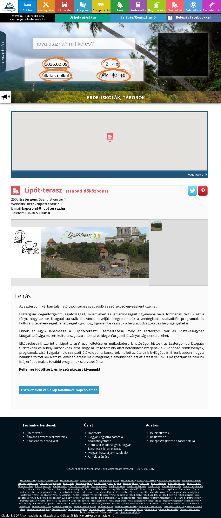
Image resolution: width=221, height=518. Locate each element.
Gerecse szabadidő (63, 492)
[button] (110, 138)
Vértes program (174, 492)
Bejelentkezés (159, 433)
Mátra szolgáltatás (28, 500)
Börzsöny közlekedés (146, 480)
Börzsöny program (88, 480)
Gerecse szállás (92, 489)
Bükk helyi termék (71, 497)
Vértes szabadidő (81, 494)
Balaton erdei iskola (109, 512)
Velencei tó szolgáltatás (85, 506)
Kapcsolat (94, 433)
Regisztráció (158, 437)
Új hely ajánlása (82, 17)
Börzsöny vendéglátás (48, 480)
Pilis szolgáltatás (130, 483)
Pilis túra (144, 483)
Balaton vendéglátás (77, 509)
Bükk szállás (136, 494)
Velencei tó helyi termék (150, 506)
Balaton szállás (59, 509)
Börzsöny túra (128, 480)
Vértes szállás (122, 492)
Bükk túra (36, 497)
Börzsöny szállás (28, 480)
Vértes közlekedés (42, 494)
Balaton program (114, 509)
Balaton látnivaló (97, 509)
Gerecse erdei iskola (83, 492)
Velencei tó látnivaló (41, 506)
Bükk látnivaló (170, 494)
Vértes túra (26, 494)
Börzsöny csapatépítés (50, 483)
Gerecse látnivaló (130, 489)
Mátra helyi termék (80, 500)
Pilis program (114, 483)
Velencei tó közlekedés (126, 506)
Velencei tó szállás (180, 503)
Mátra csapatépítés (136, 500)
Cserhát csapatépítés (73, 489)
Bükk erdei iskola (107, 497)
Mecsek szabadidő (120, 503)
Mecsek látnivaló (191, 500)
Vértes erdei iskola (99, 494)
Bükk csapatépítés (126, 497)
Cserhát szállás (60, 486)
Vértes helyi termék (62, 494)
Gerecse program (148, 489)
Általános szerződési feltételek (47, 437)
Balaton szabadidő (89, 512)
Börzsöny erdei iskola (28, 483)
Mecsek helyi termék (100, 503)
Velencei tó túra (105, 506)
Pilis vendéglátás (84, 483)
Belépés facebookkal (193, 17)
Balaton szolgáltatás (134, 509)
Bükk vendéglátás (152, 494)
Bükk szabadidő (89, 497)
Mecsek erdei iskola (140, 503)
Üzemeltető (34, 433)
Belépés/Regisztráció (138, 17)
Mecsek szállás (154, 500)
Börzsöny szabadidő (191, 480)
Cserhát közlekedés (171, 486)
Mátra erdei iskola (117, 500)
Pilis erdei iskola (25, 486)
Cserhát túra (154, 486)
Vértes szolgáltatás (191, 492)
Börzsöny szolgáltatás (109, 480)
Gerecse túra (184, 489)
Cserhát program (117, 486)
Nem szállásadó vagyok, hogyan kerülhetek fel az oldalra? (110, 447)
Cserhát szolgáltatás (136, 486)
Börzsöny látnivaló (69, 480)
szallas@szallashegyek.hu (27, 19)
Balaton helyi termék (190, 509)
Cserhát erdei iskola (51, 489)
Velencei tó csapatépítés (38, 509)
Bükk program (186, 494)
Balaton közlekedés (168, 509)
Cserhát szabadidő (31, 489)
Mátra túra (44, 500)
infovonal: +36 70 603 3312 (27, 16)
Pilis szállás (68, 483)
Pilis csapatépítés (43, 486)
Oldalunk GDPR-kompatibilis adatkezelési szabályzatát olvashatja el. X (57, 515)
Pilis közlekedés (158, 483)
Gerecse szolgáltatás (167, 489)
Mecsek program (26, 503)
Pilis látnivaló (100, 483)
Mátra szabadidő (99, 500)
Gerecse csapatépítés (104, 492)
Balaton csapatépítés (130, 512)
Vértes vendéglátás (139, 492)
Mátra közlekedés (60, 500)
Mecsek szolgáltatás (45, 503)
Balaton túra (151, 509)
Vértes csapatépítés (119, 494)
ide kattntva (83, 515)
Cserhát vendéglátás (79, 486)
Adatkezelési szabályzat (42, 441)
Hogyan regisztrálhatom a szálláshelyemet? (105, 439)
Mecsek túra (62, 503)
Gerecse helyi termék (42, 492)
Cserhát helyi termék (193, 486)
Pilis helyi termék (176, 483)
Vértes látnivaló (157, 492)
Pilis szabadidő (194, 483)
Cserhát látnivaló (99, 486)
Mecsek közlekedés (79, 503)
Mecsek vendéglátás (172, 500)
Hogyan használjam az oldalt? (108, 453)
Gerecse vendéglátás (110, 489)
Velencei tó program (62, 506)
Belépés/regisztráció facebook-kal (172, 441)
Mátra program (194, 497)
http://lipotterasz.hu (44, 204)
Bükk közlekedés (51, 497)
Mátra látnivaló (178, 497)
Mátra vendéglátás (160, 497)
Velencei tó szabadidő (174, 506)
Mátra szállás (143, 497)
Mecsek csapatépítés (161, 503)
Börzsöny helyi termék (169, 480)
